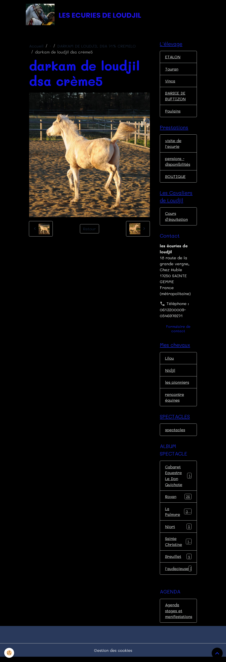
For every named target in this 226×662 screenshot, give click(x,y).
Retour (89, 229)
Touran (172, 69)
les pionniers (177, 384)
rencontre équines (175, 400)
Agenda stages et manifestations (179, 615)
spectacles (175, 432)
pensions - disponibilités (177, 163)
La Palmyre (178, 515)
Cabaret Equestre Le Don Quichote (178, 478)
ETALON (173, 57)
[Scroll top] (217, 653)
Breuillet (178, 561)
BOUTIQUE (175, 178)
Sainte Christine (178, 545)
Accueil (36, 46)
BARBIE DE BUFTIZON (175, 97)
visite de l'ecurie (173, 145)
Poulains (173, 112)
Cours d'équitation (176, 218)
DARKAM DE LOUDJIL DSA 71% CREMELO (96, 46)
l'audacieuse (179, 573)
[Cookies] (9, 653)
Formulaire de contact (178, 331)
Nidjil (170, 372)
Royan (178, 500)
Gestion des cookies (113, 655)
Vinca (170, 81)
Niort (178, 530)
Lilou (169, 360)
